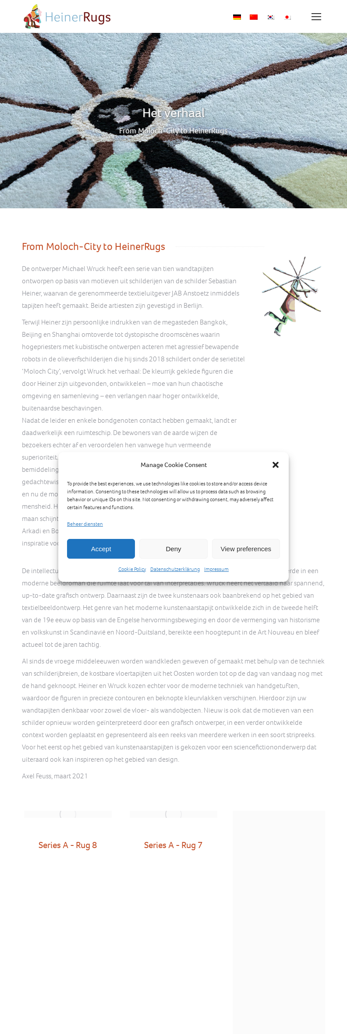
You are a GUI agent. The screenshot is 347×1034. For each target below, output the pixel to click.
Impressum (216, 569)
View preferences (246, 549)
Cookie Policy (132, 569)
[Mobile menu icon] (316, 16)
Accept (101, 549)
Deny (173, 549)
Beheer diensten (85, 524)
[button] (275, 464)
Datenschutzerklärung (175, 569)
